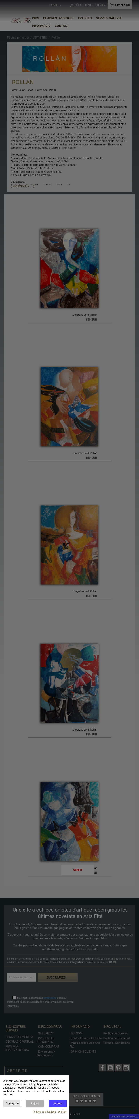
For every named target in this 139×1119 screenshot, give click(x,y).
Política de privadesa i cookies (50, 1111)
